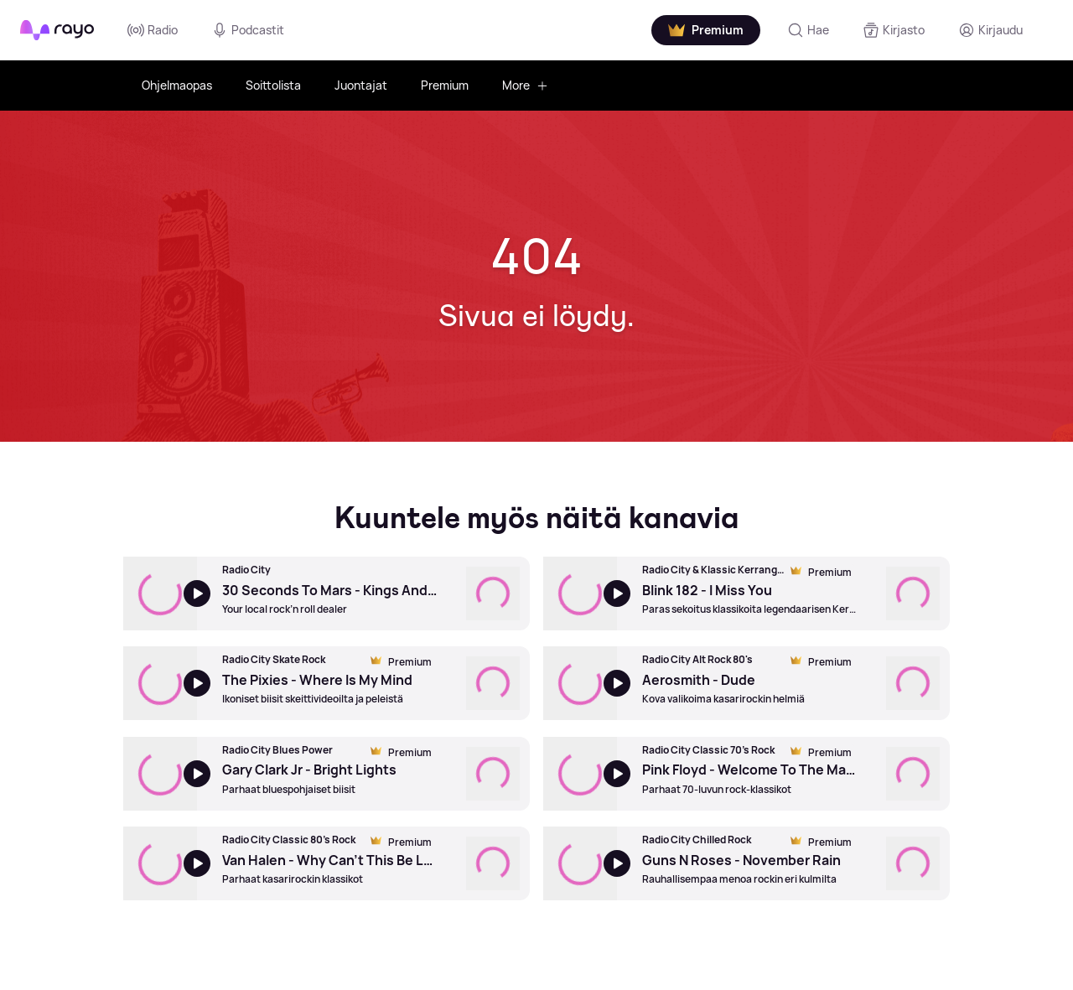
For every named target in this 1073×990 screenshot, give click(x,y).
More (525, 85)
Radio (152, 30)
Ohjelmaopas (177, 85)
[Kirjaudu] (990, 30)
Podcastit (247, 30)
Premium (445, 85)
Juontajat (360, 85)
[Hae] (808, 30)
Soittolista (273, 85)
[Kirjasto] (893, 30)
